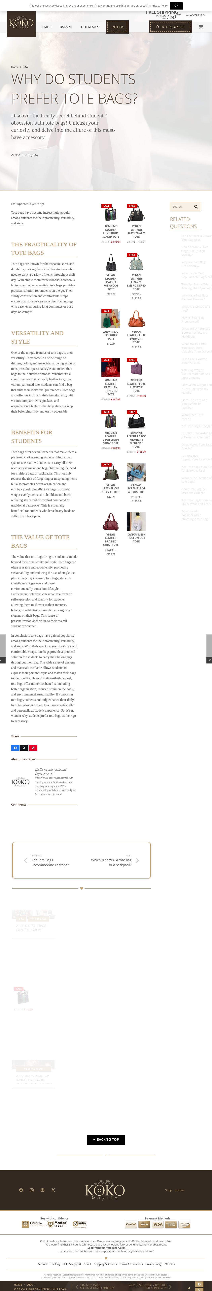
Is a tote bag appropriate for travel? (187, 457)
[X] (53, 1190)
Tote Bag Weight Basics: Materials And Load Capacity (186, 374)
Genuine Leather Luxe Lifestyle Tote (136, 386)
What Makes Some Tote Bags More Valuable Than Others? (187, 347)
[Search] (185, 206)
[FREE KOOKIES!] (170, 27)
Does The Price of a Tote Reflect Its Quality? (185, 404)
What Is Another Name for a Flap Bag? (129, 1074)
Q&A (25, 67)
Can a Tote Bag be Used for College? (184, 491)
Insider (179, 1190)
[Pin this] (33, 748)
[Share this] (15, 748)
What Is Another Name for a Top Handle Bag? (81, 1070)
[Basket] (200, 27)
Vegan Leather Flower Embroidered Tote (136, 282)
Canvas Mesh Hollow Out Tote (136, 538)
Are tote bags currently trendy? (78, 920)
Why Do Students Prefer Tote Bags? (40, 1288)
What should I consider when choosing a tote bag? (185, 515)
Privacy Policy (154, 1264)
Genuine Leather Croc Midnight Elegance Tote (136, 439)
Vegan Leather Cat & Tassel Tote (111, 488)
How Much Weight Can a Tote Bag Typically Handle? (187, 388)
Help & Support (72, 1264)
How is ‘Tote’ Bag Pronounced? (183, 319)
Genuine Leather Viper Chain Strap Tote (111, 438)
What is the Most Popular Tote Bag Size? (187, 275)
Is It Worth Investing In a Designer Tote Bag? (187, 435)
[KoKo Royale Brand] (105, 1190)
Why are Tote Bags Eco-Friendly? (184, 264)
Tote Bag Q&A (29, 155)
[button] (195, 15)
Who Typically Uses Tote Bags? (127, 925)
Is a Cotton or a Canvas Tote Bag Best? (187, 238)
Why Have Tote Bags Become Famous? (185, 297)
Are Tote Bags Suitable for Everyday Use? (187, 469)
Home (14, 67)
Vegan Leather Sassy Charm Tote (136, 232)
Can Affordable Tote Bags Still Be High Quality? (185, 251)
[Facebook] (21, 1190)
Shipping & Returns (105, 1264)
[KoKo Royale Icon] (21, 22)
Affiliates (169, 1264)
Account (42, 1264)
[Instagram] (32, 1190)
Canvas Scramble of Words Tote (136, 488)
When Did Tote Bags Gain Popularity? (31, 918)
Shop (168, 1190)
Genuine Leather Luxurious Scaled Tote (110, 232)
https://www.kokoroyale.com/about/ (54, 777)
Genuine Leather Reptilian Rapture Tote (111, 387)
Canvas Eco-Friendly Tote (111, 335)
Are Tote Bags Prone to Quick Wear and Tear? (187, 502)
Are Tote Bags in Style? (187, 426)
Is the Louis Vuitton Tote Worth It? (185, 361)
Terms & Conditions (131, 1264)
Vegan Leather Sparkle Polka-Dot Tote (110, 282)
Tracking (55, 1264)
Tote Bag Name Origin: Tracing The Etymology (187, 286)
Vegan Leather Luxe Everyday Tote (136, 337)
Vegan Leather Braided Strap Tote (111, 540)
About (87, 1264)
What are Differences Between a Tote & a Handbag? (186, 332)
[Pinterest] (43, 1190)
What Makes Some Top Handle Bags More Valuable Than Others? (34, 1070)
